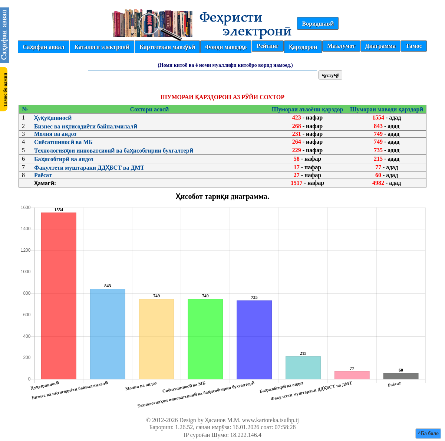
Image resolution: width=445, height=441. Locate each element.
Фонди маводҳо (226, 47)
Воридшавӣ (317, 23)
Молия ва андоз (55, 134)
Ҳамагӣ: (45, 183)
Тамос (414, 46)
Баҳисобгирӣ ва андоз (63, 159)
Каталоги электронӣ (102, 47)
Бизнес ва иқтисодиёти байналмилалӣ (85, 126)
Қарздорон (303, 47)
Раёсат (43, 175)
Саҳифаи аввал (43, 47)
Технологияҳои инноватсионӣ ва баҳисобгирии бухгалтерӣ (113, 150)
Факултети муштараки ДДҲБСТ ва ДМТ (89, 167)
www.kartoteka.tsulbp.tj (270, 420)
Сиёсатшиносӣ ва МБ (63, 142)
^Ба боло (428, 433)
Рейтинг (267, 46)
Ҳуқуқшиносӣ (53, 118)
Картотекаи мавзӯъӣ (167, 47)
